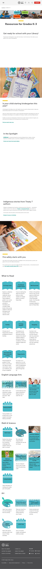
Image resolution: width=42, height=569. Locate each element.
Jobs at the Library (19, 551)
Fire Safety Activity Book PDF (12, 266)
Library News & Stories (20, 553)
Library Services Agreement (14, 562)
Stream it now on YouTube (9, 215)
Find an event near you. (8, 122)
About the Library (6, 548)
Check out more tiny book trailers (11, 141)
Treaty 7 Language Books (23, 208)
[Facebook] (31, 551)
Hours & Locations (6, 553)
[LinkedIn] (37, 553)
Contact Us (17, 548)
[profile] (28, 2)
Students (3, 7)
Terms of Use (30, 562)
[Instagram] (37, 551)
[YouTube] (31, 553)
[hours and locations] (25, 2)
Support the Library (6, 551)
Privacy (23, 562)
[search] (32, 2)
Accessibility (4, 562)
